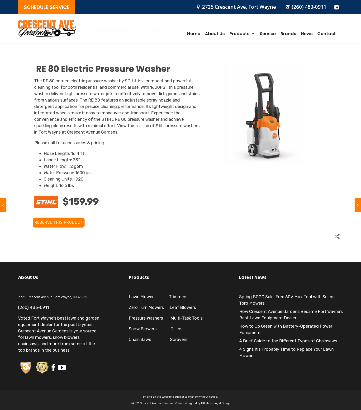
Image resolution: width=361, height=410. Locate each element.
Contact (326, 34)
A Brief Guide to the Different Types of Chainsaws (288, 341)
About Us (215, 34)
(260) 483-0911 (309, 7)
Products (242, 34)
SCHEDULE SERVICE (47, 7)
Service (268, 34)
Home (193, 34)
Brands (288, 34)
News (307, 34)
